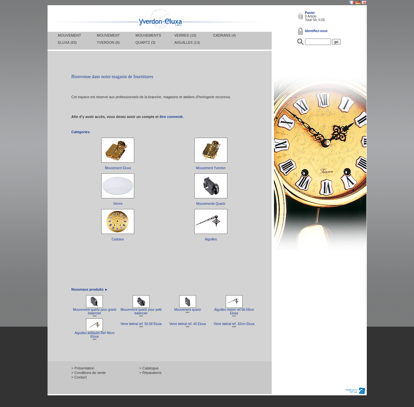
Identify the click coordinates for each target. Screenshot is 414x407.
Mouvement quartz (187, 309)
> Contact (79, 377)
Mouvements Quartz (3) (148, 38)
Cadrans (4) (224, 35)
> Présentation (82, 368)
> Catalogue (149, 368)
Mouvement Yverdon (211, 168)
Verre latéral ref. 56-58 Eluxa (140, 324)
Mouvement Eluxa (118, 168)
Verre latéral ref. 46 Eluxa (187, 324)
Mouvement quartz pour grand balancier (94, 311)
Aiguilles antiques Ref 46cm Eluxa (94, 334)
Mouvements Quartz (210, 203)
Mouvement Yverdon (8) (108, 38)
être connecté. (171, 117)
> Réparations (150, 373)
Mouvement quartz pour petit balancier (140, 311)
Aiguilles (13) (187, 42)
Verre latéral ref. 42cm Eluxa (234, 324)
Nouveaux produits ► (89, 289)
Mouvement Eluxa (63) (69, 38)
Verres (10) (185, 35)
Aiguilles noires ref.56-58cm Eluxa (234, 311)
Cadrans (118, 239)
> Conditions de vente (88, 373)
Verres (118, 203)
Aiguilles (211, 239)
